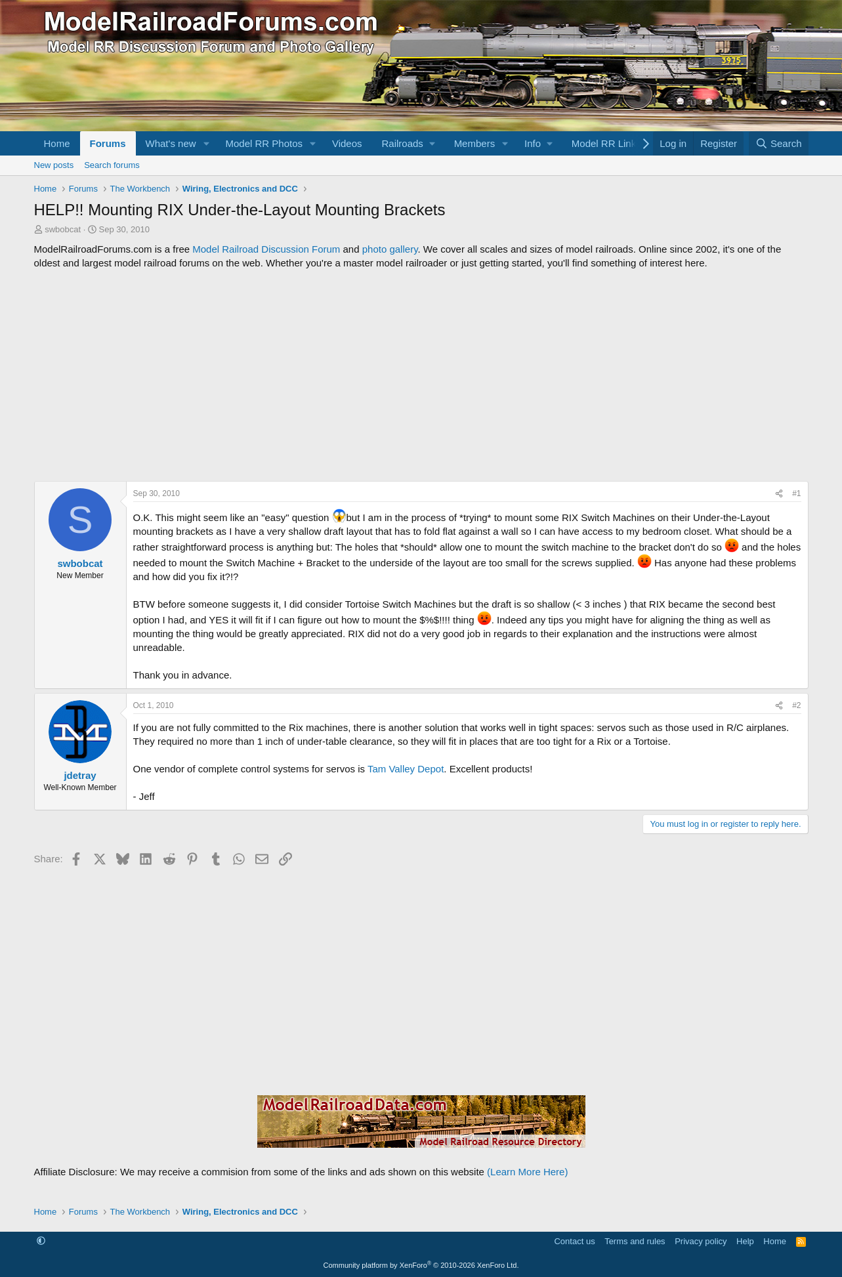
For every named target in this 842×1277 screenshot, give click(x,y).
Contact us (574, 1241)
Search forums (112, 165)
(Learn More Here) (527, 1171)
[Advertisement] (421, 375)
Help (745, 1241)
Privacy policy (700, 1241)
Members (474, 143)
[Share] (779, 493)
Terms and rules (634, 1241)
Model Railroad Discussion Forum (266, 249)
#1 (796, 493)
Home (57, 143)
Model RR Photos (264, 143)
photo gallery (390, 249)
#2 (796, 705)
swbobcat (63, 229)
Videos (347, 143)
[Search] (779, 143)
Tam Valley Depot (406, 768)
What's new (171, 143)
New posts (54, 165)
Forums (108, 143)
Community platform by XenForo (421, 1265)
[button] (206, 143)
